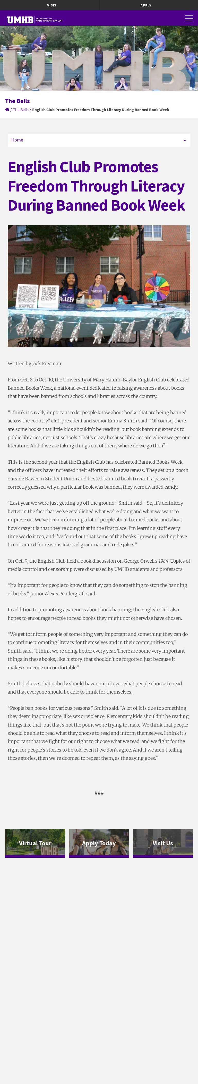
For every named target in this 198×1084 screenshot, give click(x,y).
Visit (52, 5)
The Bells (21, 109)
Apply (146, 5)
